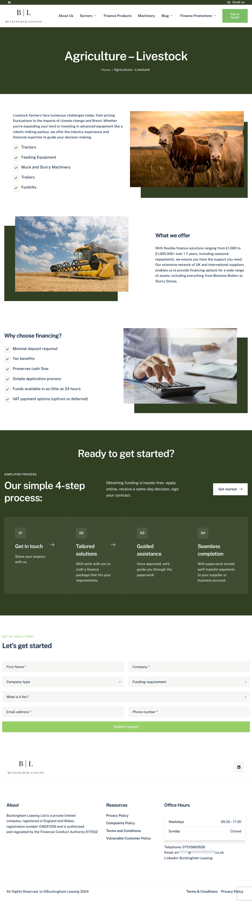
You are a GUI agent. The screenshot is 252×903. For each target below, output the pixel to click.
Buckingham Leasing (196, 858)
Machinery (146, 16)
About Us (65, 16)
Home (105, 70)
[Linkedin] (239, 767)
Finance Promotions (198, 16)
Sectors (88, 16)
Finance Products (117, 16)
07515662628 (193, 847)
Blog (166, 16)
